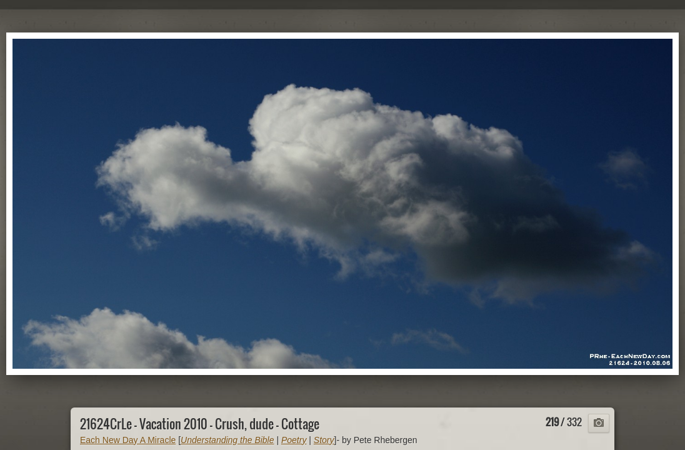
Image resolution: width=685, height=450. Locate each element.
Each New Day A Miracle (128, 440)
